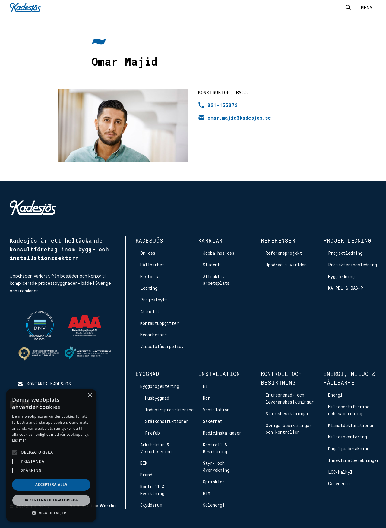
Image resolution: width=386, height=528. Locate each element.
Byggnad (147, 373)
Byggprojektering (159, 386)
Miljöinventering (347, 437)
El (205, 386)
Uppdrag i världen (286, 265)
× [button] (89, 395)
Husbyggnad (157, 398)
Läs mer (19, 440)
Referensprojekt (284, 253)
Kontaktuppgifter (159, 323)
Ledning (148, 288)
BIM (143, 463)
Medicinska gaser (222, 433)
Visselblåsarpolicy (162, 346)
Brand (146, 475)
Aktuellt (150, 311)
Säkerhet (212, 421)
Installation (219, 373)
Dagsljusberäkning (348, 448)
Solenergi (214, 505)
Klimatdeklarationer (351, 425)
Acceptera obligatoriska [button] (51, 500)
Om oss (147, 253)
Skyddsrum (151, 505)
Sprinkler (214, 482)
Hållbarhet (152, 265)
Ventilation (216, 410)
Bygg (242, 92)
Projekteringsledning (352, 265)
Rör (206, 398)
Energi (335, 395)
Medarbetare (153, 335)
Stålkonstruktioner (166, 421)
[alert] (51, 455)
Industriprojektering (169, 410)
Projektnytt (153, 300)
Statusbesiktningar (287, 413)
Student (211, 265)
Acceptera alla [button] (51, 484)
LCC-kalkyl (340, 472)
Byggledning (341, 276)
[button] (51, 513)
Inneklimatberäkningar (353, 460)
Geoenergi (339, 483)
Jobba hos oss (218, 253)
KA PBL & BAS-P (345, 288)
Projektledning (347, 240)
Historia (150, 276)
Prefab (152, 433)
